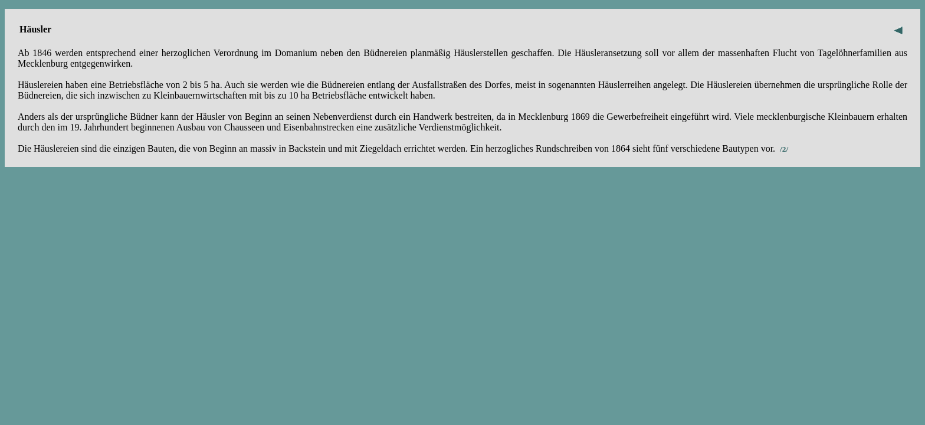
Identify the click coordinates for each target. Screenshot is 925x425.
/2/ (784, 149)
